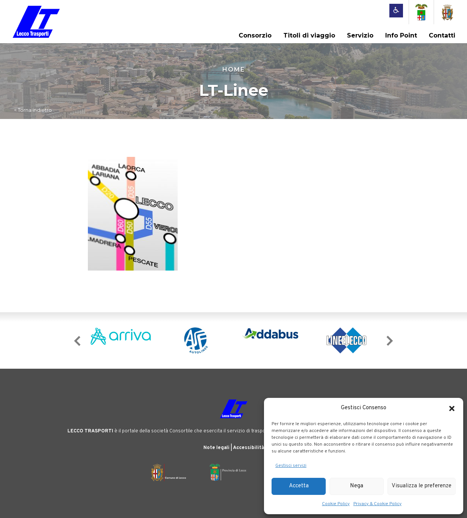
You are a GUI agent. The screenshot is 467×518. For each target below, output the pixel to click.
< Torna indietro (33, 110)
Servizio (360, 35)
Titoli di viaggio (309, 35)
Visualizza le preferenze (421, 486)
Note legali (216, 448)
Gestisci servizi (290, 466)
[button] (452, 408)
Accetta (299, 486)
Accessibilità (248, 448)
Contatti (442, 35)
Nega (356, 486)
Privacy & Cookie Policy (377, 504)
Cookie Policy (336, 504)
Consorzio (255, 35)
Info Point (401, 35)
